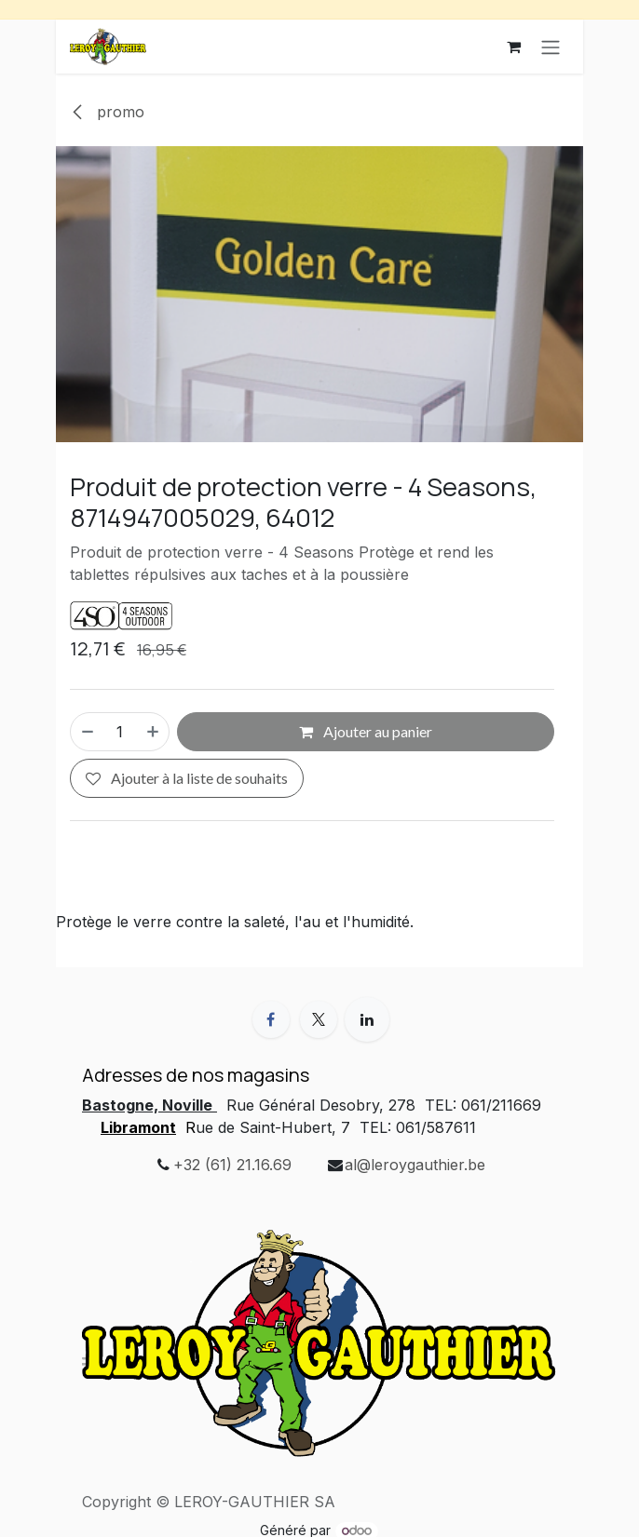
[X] (318, 1019)
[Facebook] (271, 1019)
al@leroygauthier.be (415, 1164)
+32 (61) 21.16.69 (232, 1164)
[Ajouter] (154, 731)
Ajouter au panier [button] (365, 731)
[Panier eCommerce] (513, 46)
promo (107, 111)
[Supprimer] (86, 731)
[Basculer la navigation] (550, 46)
